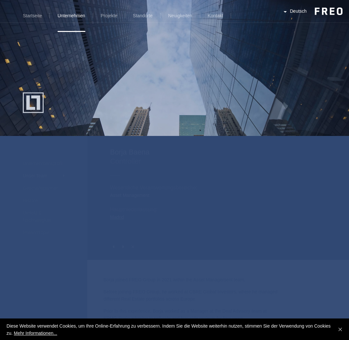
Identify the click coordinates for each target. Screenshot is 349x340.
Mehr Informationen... (35, 333)
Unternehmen (71, 15)
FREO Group (312, 17)
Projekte (109, 15)
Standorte (143, 15)
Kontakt (215, 15)
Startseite (32, 15)
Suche (241, 19)
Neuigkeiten (180, 15)
